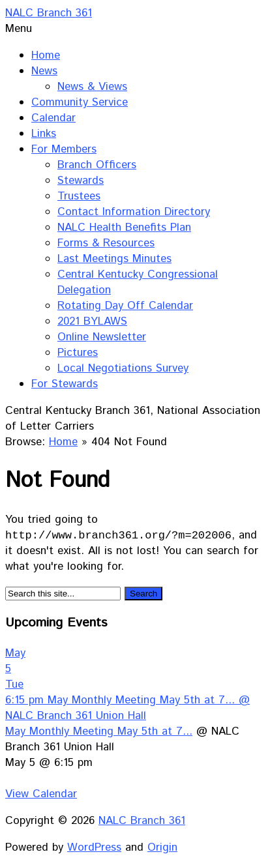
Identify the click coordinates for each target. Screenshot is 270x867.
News (44, 71)
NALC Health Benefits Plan (124, 227)
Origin (162, 848)
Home (45, 55)
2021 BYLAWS (92, 321)
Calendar (53, 118)
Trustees (78, 196)
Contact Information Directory (133, 212)
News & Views (92, 87)
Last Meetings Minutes (114, 259)
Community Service (79, 102)
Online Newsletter (101, 337)
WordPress (94, 848)
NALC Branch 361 (48, 13)
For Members (64, 149)
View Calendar (41, 794)
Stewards (80, 180)
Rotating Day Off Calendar (125, 306)
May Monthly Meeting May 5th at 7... (98, 732)
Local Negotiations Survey (122, 368)
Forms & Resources (106, 243)
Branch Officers (96, 165)
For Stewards (64, 384)
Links (43, 133)
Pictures (77, 352)
